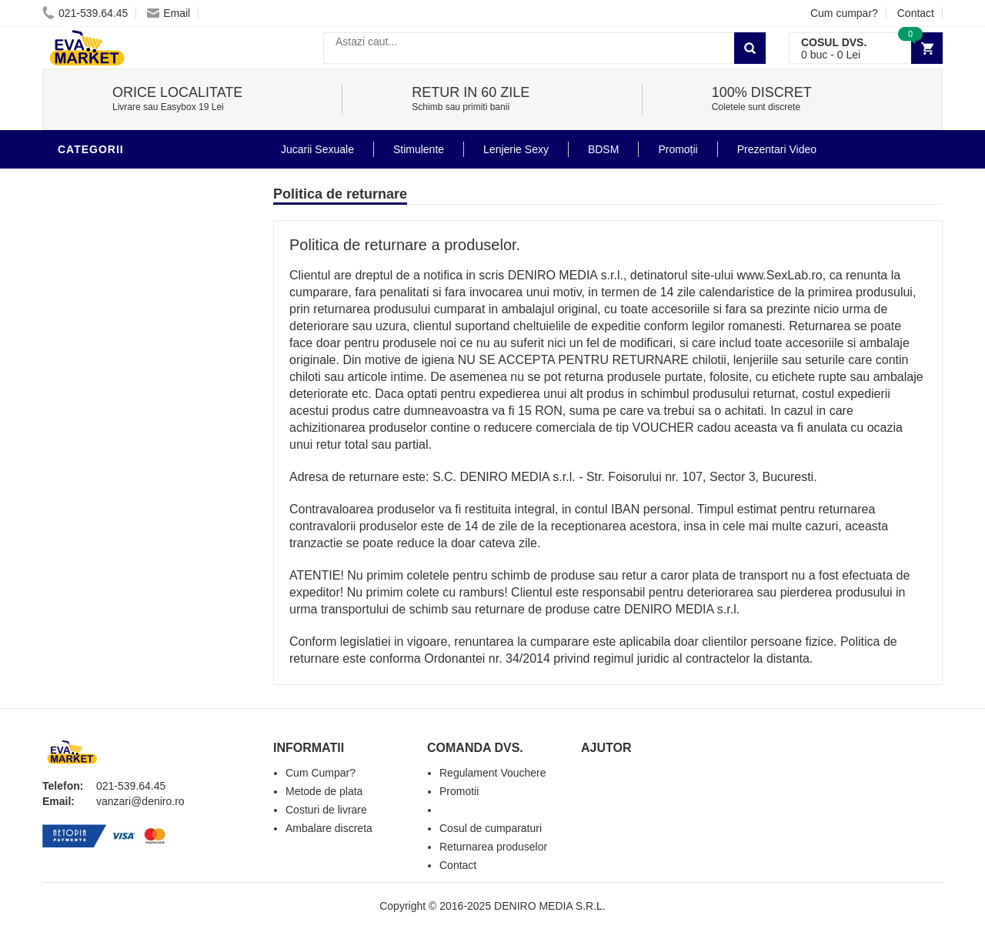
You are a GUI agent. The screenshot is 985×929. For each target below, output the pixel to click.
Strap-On (90, 388)
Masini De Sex (102, 480)
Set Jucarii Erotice (120, 457)
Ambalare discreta (328, 828)
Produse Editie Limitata (132, 549)
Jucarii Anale (103, 365)
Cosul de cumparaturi (490, 828)
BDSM (77, 342)
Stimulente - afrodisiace (138, 180)
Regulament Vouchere (492, 773)
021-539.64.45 (85, 13)
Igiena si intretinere (124, 272)
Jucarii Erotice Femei (127, 411)
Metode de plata (323, 791)
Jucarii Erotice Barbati (134, 203)
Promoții (677, 149)
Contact (915, 13)
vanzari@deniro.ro (140, 801)
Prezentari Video (114, 526)
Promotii (88, 503)
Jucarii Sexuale (317, 149)
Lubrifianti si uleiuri (125, 249)
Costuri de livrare (326, 810)
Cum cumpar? (844, 13)
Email (168, 13)
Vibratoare (97, 226)
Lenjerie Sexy (104, 295)
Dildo (78, 318)
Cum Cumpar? (320, 773)
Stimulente (418, 149)
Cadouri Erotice (112, 434)
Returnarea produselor (493, 846)
